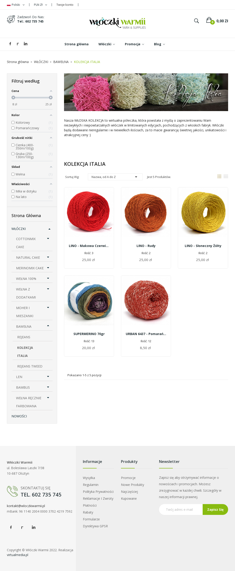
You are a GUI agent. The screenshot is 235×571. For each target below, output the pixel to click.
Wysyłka (89, 478)
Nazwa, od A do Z (115, 177)
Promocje (128, 478)
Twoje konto (64, 5)
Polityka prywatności (98, 491)
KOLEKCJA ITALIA (25, 351)
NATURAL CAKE (28, 257)
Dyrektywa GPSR (95, 526)
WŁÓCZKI (18, 229)
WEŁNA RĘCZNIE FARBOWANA (28, 402)
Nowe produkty (132, 484)
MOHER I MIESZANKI (24, 312)
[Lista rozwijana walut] (40, 4)
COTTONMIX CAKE (26, 243)
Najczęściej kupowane (129, 495)
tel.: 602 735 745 (30, 21)
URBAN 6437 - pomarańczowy (146, 334)
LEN (19, 377)
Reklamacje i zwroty (98, 498)
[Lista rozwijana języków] (16, 4)
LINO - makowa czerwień (89, 246)
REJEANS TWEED (29, 366)
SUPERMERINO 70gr (89, 334)
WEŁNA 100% (26, 278)
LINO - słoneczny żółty (203, 246)
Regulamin (90, 484)
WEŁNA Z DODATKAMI (26, 293)
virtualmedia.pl (17, 555)
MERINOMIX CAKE (30, 268)
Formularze (91, 519)
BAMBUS (23, 387)
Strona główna (26, 215)
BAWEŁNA (23, 326)
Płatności (90, 505)
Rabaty (88, 512)
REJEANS (23, 337)
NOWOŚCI (19, 416)
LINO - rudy (146, 246)
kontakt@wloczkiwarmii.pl (26, 506)
